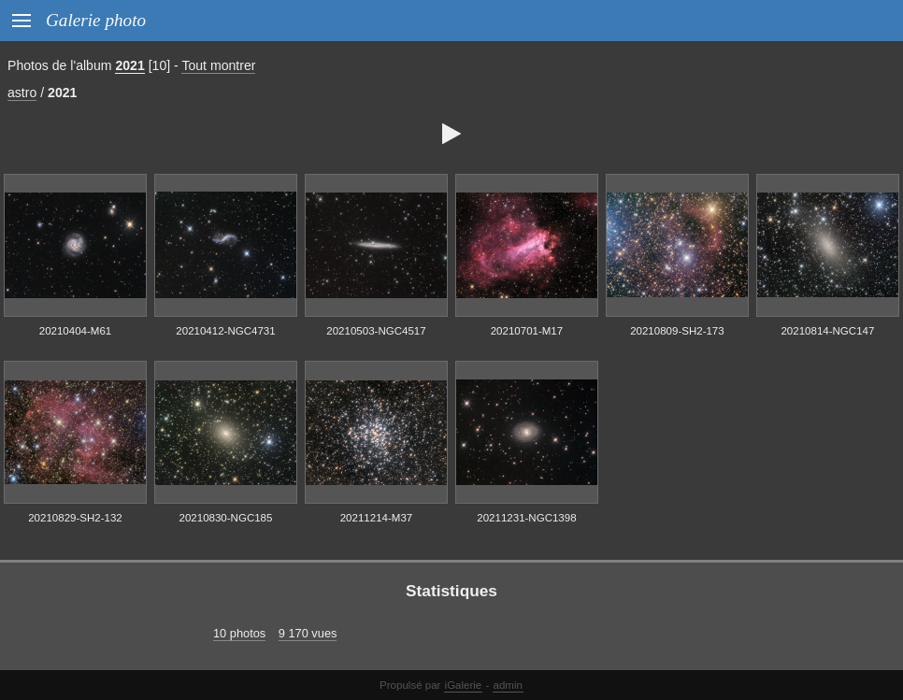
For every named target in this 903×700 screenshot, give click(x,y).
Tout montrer (218, 65)
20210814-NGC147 (827, 330)
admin (508, 685)
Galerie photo (96, 20)
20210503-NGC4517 (375, 330)
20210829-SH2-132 (75, 517)
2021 (129, 65)
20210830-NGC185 (226, 517)
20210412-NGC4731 (225, 330)
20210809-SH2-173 (677, 330)
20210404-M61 (75, 330)
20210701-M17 (527, 330)
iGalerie (463, 685)
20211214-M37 (376, 517)
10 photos (239, 633)
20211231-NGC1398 (526, 517)
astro (21, 92)
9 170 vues (308, 633)
